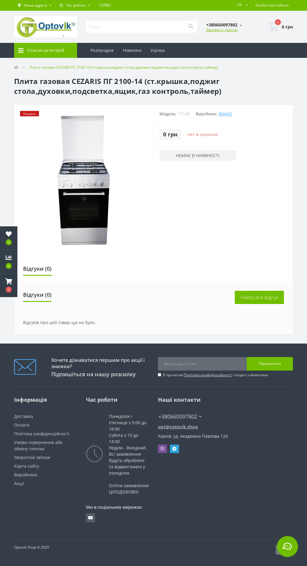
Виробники (25, 475)
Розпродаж (102, 50)
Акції (19, 483)
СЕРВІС (105, 5)
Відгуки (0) (37, 268)
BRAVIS (225, 114)
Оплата (21, 425)
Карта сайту (26, 466)
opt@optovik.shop (178, 427)
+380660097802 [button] (180, 416)
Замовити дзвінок (222, 29)
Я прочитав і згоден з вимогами (215, 374)
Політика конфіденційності (208, 374)
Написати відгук (259, 297)
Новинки (132, 50)
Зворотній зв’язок (32, 457)
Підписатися (270, 363)
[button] (34, 5)
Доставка (23, 416)
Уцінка (158, 50)
